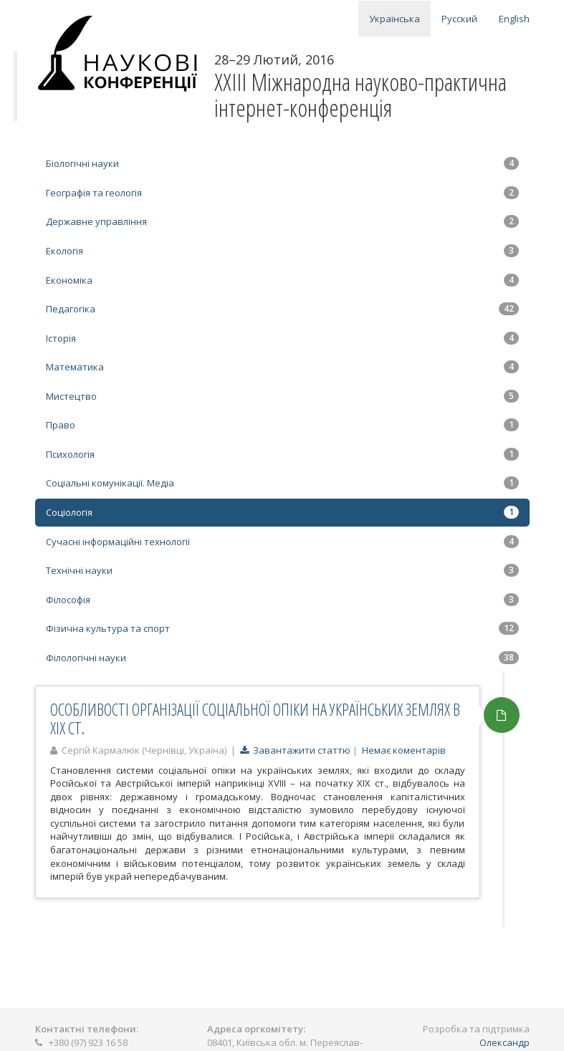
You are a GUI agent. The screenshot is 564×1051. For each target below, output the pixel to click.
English (514, 18)
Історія (282, 338)
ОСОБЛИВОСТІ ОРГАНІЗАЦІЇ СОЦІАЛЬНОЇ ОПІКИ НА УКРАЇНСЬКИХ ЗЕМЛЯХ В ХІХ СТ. (255, 718)
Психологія (282, 454)
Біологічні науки (282, 163)
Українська (394, 18)
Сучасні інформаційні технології (282, 541)
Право (282, 424)
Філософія (282, 599)
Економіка (282, 280)
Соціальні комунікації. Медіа (282, 482)
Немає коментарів (404, 750)
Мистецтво (282, 396)
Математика (282, 366)
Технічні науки (282, 570)
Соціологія (282, 512)
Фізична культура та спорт (282, 628)
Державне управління (282, 221)
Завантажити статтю (295, 750)
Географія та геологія (282, 192)
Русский (459, 18)
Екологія (282, 250)
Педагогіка (282, 308)
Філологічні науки (282, 657)
